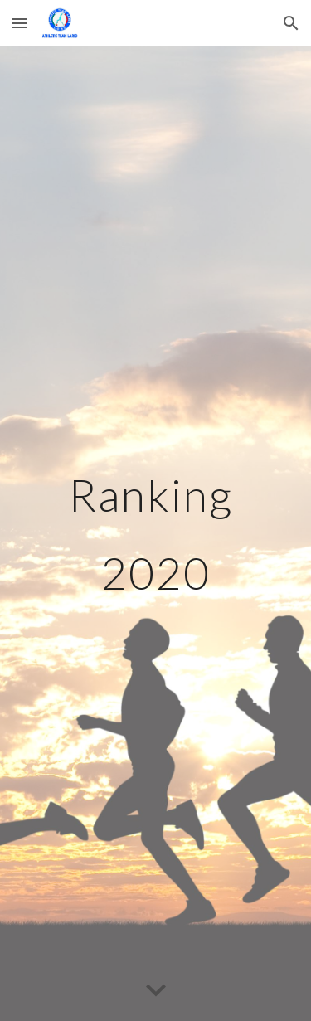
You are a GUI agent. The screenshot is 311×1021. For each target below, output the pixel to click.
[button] (20, 23)
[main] (156, 533)
